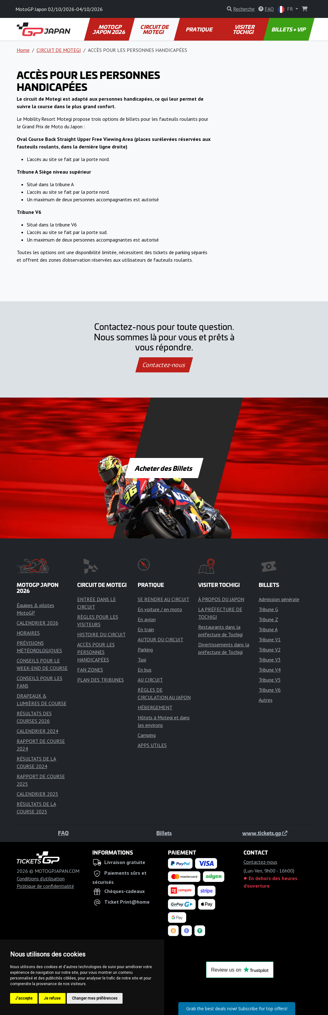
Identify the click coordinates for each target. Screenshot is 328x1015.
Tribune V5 (270, 680)
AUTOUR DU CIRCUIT (160, 639)
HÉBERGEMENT (155, 707)
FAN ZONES (90, 669)
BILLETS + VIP (289, 29)
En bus (145, 669)
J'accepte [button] (23, 998)
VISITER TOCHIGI (244, 29)
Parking (145, 649)
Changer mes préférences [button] (95, 998)
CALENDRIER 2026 (37, 623)
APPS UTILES (152, 745)
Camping (147, 735)
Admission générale (279, 599)
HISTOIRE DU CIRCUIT (101, 634)
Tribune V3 (270, 659)
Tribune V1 (270, 639)
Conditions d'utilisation (41, 878)
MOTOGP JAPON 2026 (109, 29)
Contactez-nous (163, 365)
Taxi (142, 659)
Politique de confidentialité (45, 886)
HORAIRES (28, 633)
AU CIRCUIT (150, 680)
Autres (266, 700)
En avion (147, 619)
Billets (164, 833)
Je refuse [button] (52, 998)
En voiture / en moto (160, 609)
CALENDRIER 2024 (37, 731)
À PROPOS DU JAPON (221, 599)
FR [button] (286, 9)
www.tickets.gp (264, 833)
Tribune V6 (270, 690)
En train (146, 629)
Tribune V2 (270, 649)
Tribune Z (268, 619)
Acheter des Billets (164, 468)
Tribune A (268, 629)
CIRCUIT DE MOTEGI (155, 29)
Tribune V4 (270, 669)
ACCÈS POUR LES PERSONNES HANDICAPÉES (96, 652)
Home (23, 50)
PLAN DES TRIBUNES (100, 680)
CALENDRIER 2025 (37, 794)
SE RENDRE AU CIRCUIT (163, 599)
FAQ (63, 833)
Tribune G (268, 609)
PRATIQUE (199, 29)
